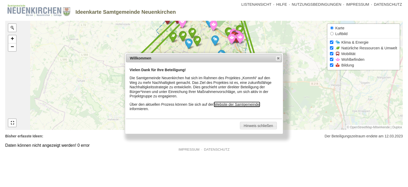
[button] (215, 40)
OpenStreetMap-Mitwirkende (370, 127)
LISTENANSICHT (256, 4)
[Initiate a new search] (12, 28)
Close (278, 58)
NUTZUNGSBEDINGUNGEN (316, 4)
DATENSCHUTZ (388, 4)
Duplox (397, 127)
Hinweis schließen (258, 126)
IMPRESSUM (357, 4)
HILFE (281, 4)
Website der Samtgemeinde (236, 104)
